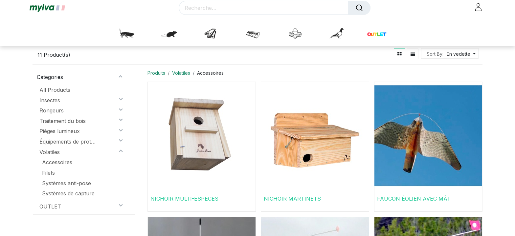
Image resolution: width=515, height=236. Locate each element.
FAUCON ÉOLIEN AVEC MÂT (414, 198)
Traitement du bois (62, 121)
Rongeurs (51, 110)
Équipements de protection (68, 141)
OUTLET (50, 206)
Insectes (49, 100)
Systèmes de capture (68, 193)
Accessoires (57, 162)
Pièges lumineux (59, 131)
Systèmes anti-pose (66, 183)
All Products (54, 90)
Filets (48, 172)
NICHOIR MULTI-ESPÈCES (184, 198)
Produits (156, 73)
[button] (460, 53)
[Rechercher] (359, 7)
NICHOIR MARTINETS (292, 198)
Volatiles (49, 152)
